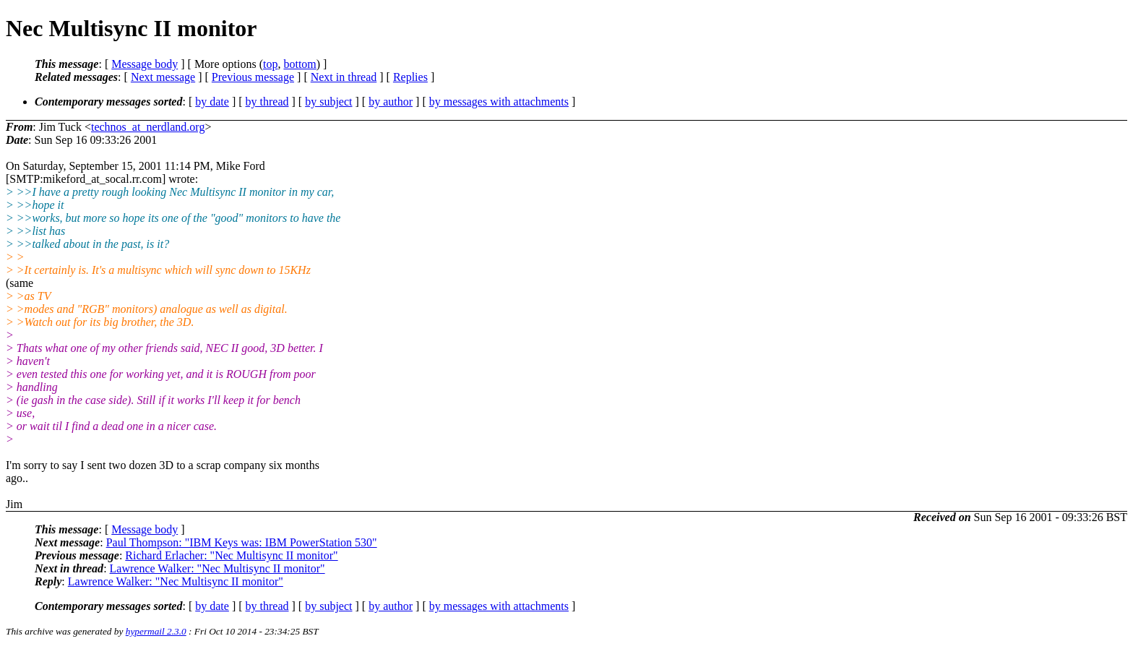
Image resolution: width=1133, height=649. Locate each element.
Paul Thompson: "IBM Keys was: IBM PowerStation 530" (241, 542)
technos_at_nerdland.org (147, 127)
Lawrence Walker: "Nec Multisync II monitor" (217, 568)
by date (212, 101)
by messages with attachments (499, 101)
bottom (299, 64)
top (270, 64)
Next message (163, 77)
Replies (410, 77)
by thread (267, 101)
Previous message (253, 77)
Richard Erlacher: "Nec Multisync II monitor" (231, 555)
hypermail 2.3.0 (156, 631)
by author (391, 101)
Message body (144, 64)
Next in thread (344, 77)
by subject (328, 101)
